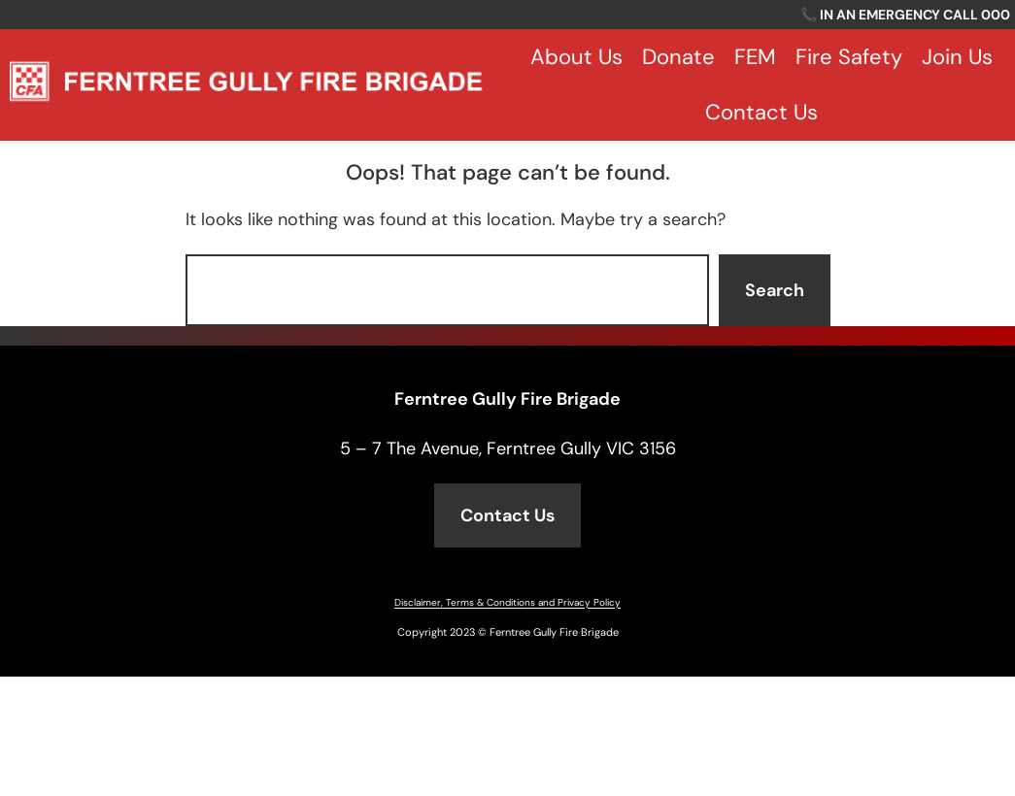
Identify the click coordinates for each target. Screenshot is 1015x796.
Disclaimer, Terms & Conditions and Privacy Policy (507, 602)
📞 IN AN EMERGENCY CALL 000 (905, 14)
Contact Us (507, 515)
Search (774, 290)
